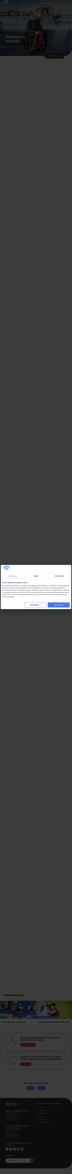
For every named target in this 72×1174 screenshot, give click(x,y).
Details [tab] (36, 576)
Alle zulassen (58, 605)
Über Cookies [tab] (59, 576)
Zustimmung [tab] (12, 576)
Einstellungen (35, 605)
